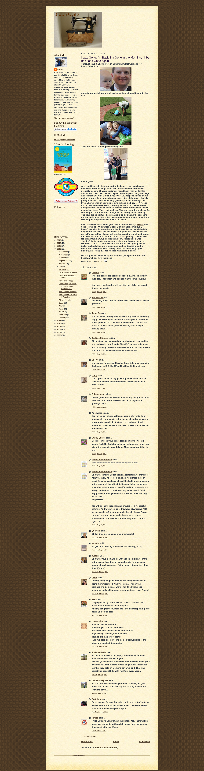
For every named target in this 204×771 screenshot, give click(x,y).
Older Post (144, 741)
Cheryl (95, 360)
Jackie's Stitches (100, 338)
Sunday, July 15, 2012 (99, 674)
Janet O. (96, 313)
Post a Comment (90, 736)
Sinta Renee (97, 297)
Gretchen (96, 699)
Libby (94, 375)
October (62, 258)
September (64, 261)
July (61, 266)
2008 (59, 329)
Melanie (95, 543)
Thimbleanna (98, 394)
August (62, 264)
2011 (59, 320)
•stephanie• (97, 621)
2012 (59, 249)
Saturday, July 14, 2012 (100, 537)
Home (116, 741)
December (63, 252)
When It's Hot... (65, 300)
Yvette (95, 556)
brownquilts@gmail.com (64, 139)
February (63, 315)
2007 (59, 332)
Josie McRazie (99, 652)
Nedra (95, 599)
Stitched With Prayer (102, 459)
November (63, 255)
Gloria (140, 224)
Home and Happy (66, 281)
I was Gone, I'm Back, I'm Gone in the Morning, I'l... (68, 286)
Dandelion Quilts (100, 680)
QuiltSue (96, 531)
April (61, 309)
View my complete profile (65, 118)
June (61, 303)
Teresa (95, 718)
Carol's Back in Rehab (68, 272)
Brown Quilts (66, 14)
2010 (59, 324)
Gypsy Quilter (98, 438)
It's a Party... (64, 269)
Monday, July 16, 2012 (100, 712)
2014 (59, 243)
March (62, 312)
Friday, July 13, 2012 (99, 292)
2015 (59, 240)
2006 (59, 335)
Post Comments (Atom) (106, 747)
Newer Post (87, 741)
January (62, 318)
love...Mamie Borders (67, 292)
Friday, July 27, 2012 (99, 730)
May (61, 306)
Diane (94, 577)
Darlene (95, 272)
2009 (59, 326)
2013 (59, 246)
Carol (60, 69)
